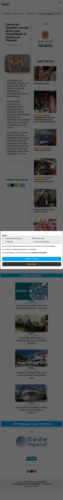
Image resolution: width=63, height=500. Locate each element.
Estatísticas (8, 241)
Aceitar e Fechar (31, 259)
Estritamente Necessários (13, 238)
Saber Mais (31, 264)
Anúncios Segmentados (41, 241)
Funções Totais (38, 238)
